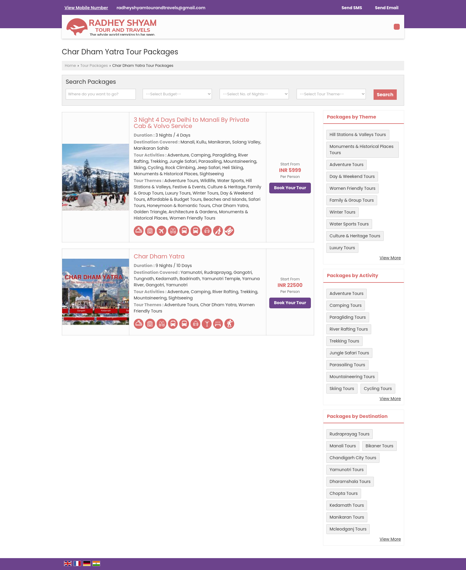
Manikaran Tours (347, 517)
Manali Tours (343, 446)
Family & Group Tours (352, 200)
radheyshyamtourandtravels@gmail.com (160, 8)
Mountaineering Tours (352, 377)
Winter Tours (342, 212)
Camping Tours (346, 305)
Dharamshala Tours (350, 481)
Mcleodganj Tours (348, 529)
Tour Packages (94, 65)
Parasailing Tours (347, 365)
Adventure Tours (346, 165)
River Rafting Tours (349, 329)
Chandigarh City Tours (353, 458)
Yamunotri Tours (346, 470)
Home (70, 65)
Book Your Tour (290, 188)
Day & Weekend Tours (352, 176)
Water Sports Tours (349, 224)
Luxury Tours (342, 248)
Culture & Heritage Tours (355, 236)
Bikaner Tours (379, 446)
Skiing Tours (342, 388)
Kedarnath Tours (347, 505)
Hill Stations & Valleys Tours (358, 135)
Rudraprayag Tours (349, 434)
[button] (86, 8)
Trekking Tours (344, 341)
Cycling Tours (378, 388)
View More (390, 258)
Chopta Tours (344, 493)
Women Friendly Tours (352, 188)
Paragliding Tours (348, 317)
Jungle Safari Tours (349, 353)
